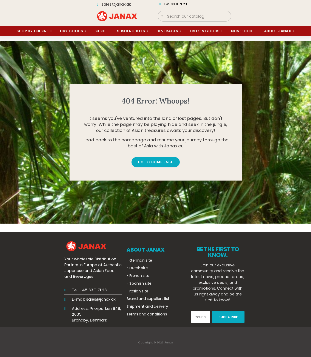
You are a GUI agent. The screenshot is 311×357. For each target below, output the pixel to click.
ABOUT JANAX (146, 249)
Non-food (243, 31)
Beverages (168, 31)
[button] (155, 162)
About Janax (279, 31)
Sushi (101, 31)
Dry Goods (73, 31)
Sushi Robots (132, 31)
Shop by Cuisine (34, 31)
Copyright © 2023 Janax (155, 342)
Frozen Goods (206, 31)
